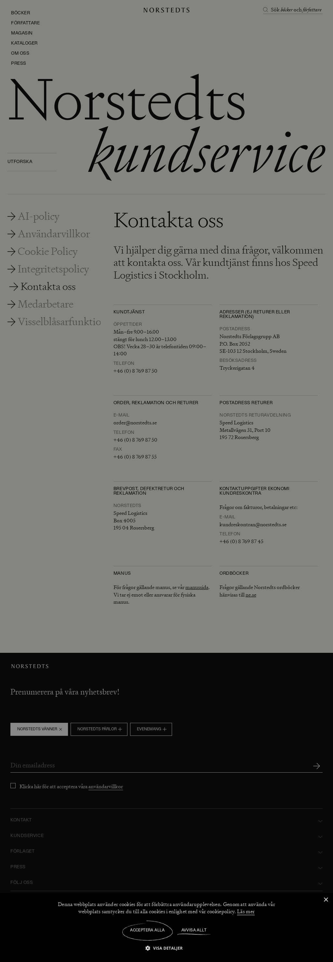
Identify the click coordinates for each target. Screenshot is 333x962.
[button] (166, 948)
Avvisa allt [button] (193, 930)
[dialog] (166, 481)
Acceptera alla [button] (147, 930)
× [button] (325, 900)
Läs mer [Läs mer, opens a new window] (246, 911)
